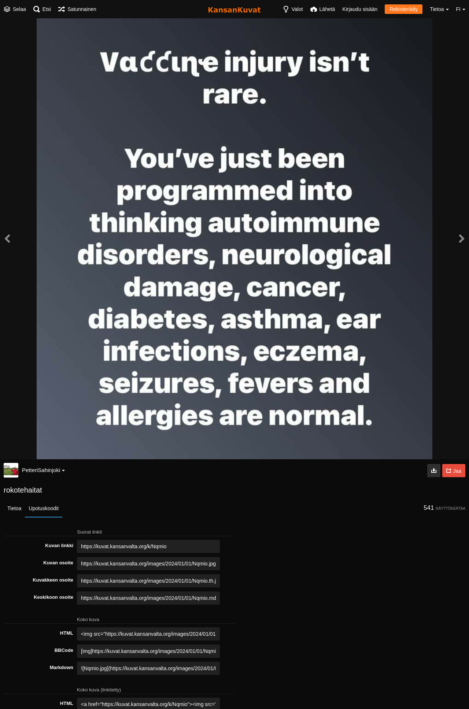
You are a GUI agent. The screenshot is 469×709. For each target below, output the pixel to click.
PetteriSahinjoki (43, 470)
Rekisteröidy (403, 9)
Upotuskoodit (44, 508)
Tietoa (14, 508)
